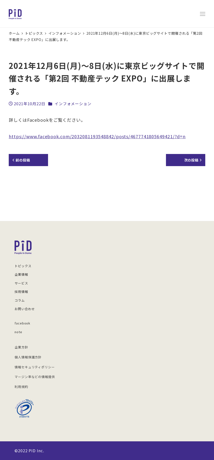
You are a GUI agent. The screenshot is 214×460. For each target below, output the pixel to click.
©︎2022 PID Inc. (29, 450)
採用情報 (21, 291)
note (18, 332)
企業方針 (21, 347)
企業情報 (21, 274)
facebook (22, 323)
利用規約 (21, 386)
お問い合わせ (25, 309)
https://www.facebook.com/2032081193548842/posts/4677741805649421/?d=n (97, 136)
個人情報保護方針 (28, 357)
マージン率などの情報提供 (35, 376)
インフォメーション (73, 103)
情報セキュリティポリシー (35, 367)
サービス (21, 283)
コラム (20, 300)
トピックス (23, 266)
